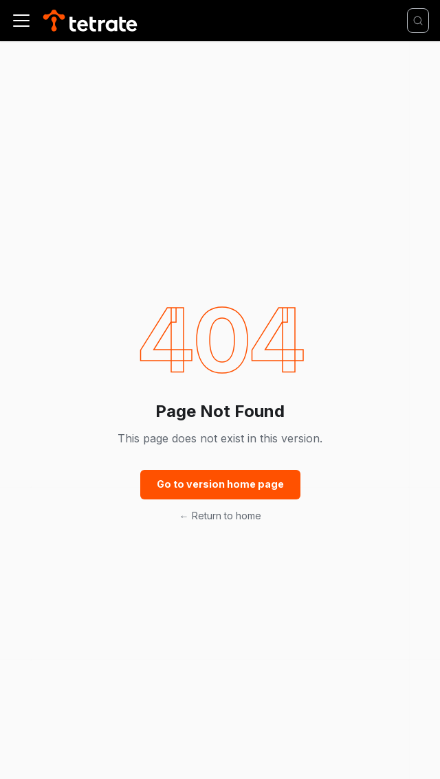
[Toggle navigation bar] (21, 20)
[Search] (418, 20)
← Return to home (220, 515)
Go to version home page (220, 484)
